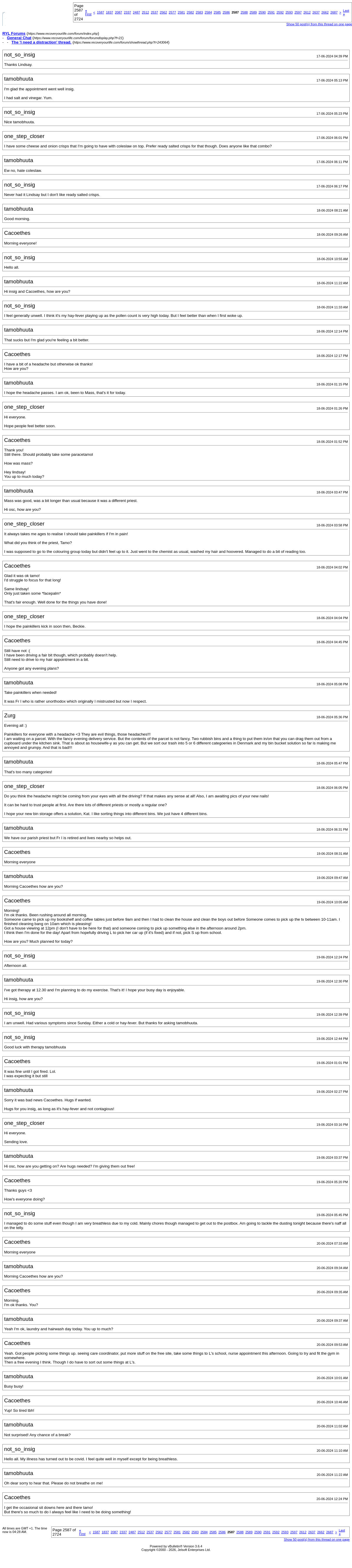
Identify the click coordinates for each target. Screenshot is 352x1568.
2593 (288, 12)
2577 (172, 12)
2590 (262, 12)
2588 (244, 12)
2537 (154, 12)
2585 (217, 12)
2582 (190, 12)
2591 (271, 12)
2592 (280, 12)
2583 (199, 12)
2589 (253, 12)
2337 (127, 12)
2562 (163, 12)
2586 (226, 12)
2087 (118, 12)
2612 (306, 12)
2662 (324, 12)
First (88, 12)
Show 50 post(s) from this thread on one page (317, 1539)
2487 (136, 12)
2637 (316, 12)
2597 (298, 12)
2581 (181, 12)
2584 (208, 12)
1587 (100, 12)
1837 (109, 12)
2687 (334, 12)
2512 (145, 12)
